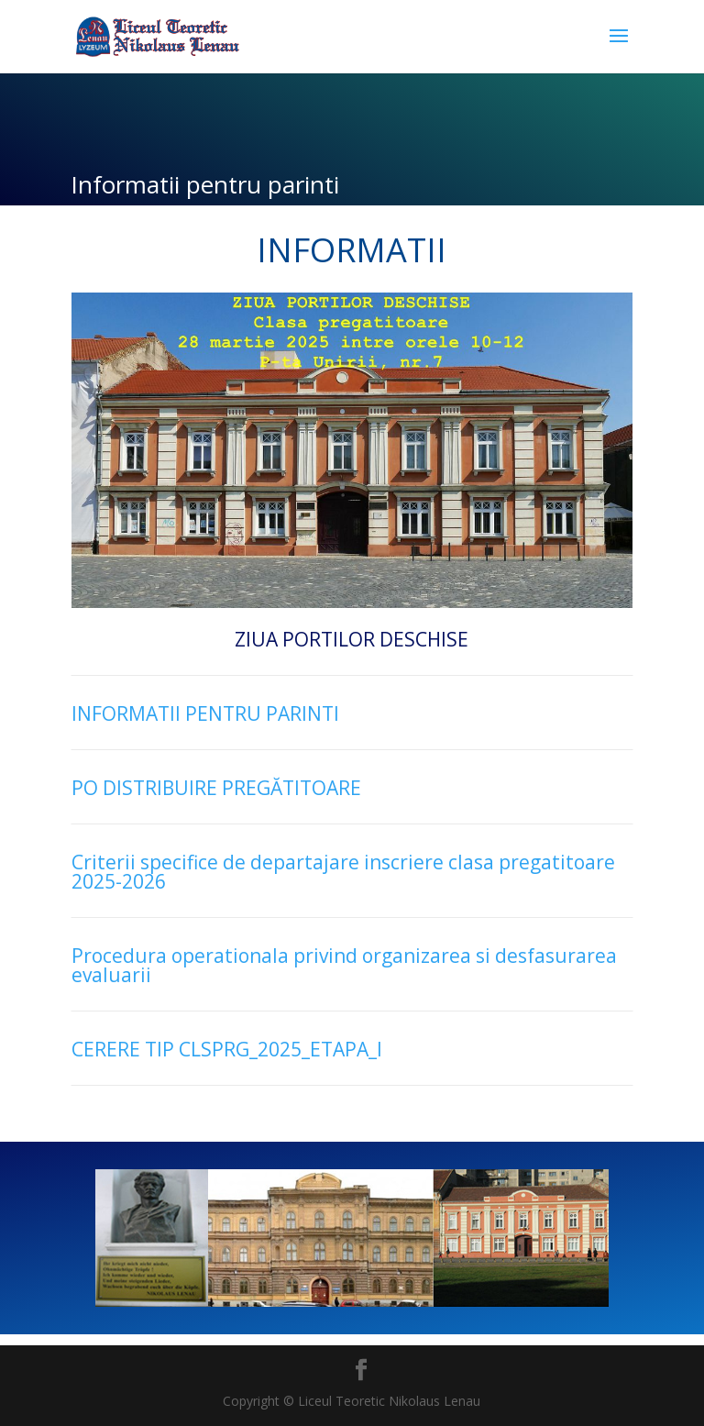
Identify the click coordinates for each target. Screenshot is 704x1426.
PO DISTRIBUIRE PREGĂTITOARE (216, 788)
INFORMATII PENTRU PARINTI (205, 713)
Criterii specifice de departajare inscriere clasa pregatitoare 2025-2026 (343, 871)
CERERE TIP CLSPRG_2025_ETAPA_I (227, 1049)
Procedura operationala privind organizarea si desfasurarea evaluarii (344, 965)
